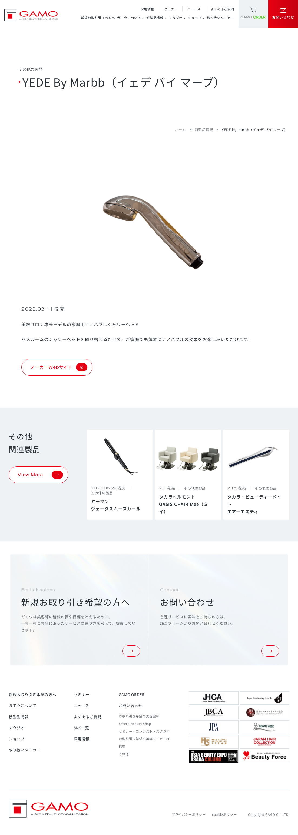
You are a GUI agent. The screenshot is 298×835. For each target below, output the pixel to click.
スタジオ (177, 17)
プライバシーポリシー (188, 814)
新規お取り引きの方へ (98, 17)
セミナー (170, 8)
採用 (122, 746)
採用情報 (147, 8)
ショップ (196, 17)
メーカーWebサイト (58, 367)
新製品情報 (156, 17)
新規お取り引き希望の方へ (32, 694)
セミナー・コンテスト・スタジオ (144, 731)
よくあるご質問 (222, 8)
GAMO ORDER (132, 694)
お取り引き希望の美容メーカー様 (144, 738)
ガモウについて (130, 17)
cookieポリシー (224, 814)
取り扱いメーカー (220, 17)
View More (40, 475)
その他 (124, 754)
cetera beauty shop (135, 723)
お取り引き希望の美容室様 (139, 716)
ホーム (180, 129)
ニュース (193, 8)
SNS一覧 (81, 727)
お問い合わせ (131, 705)
